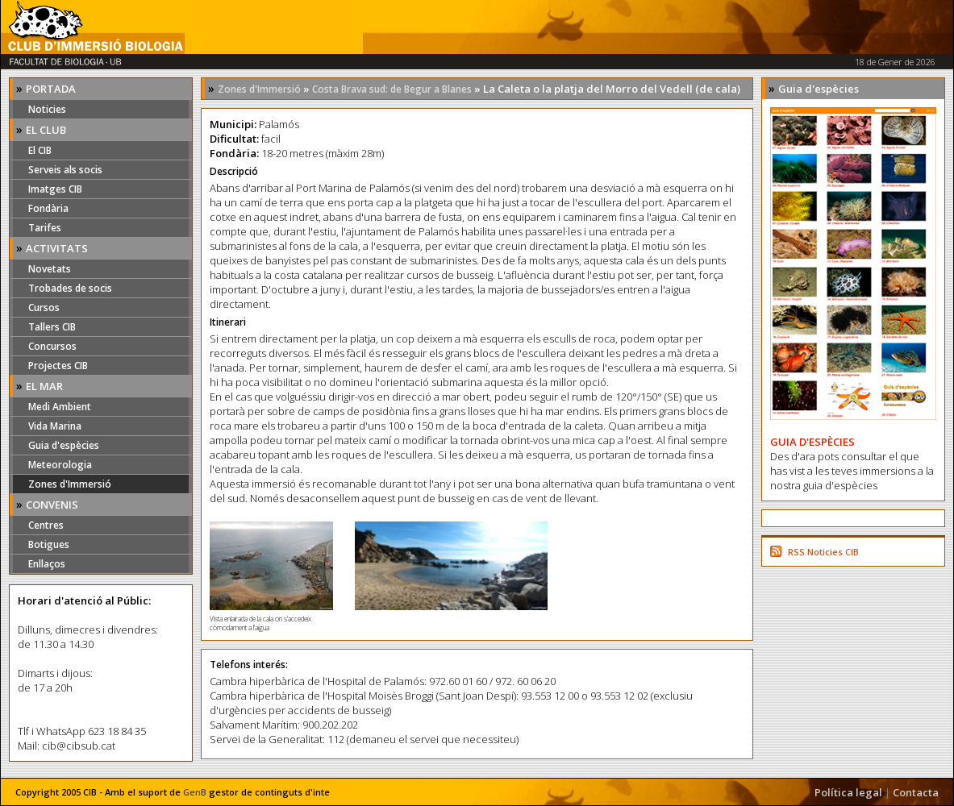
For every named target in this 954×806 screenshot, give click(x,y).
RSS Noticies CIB (823, 552)
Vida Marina (54, 426)
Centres (46, 525)
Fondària (48, 208)
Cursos (44, 307)
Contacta (916, 792)
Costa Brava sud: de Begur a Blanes (392, 89)
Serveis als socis (65, 170)
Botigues (48, 544)
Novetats (49, 269)
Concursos (52, 346)
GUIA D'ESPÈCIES (812, 441)
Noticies (47, 109)
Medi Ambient (59, 406)
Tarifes (44, 228)
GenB (194, 792)
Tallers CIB (52, 327)
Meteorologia (60, 465)
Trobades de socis (70, 288)
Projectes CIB (58, 365)
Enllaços (46, 564)
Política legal (848, 792)
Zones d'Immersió (69, 484)
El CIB (40, 150)
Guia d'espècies (63, 445)
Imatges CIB (55, 189)
